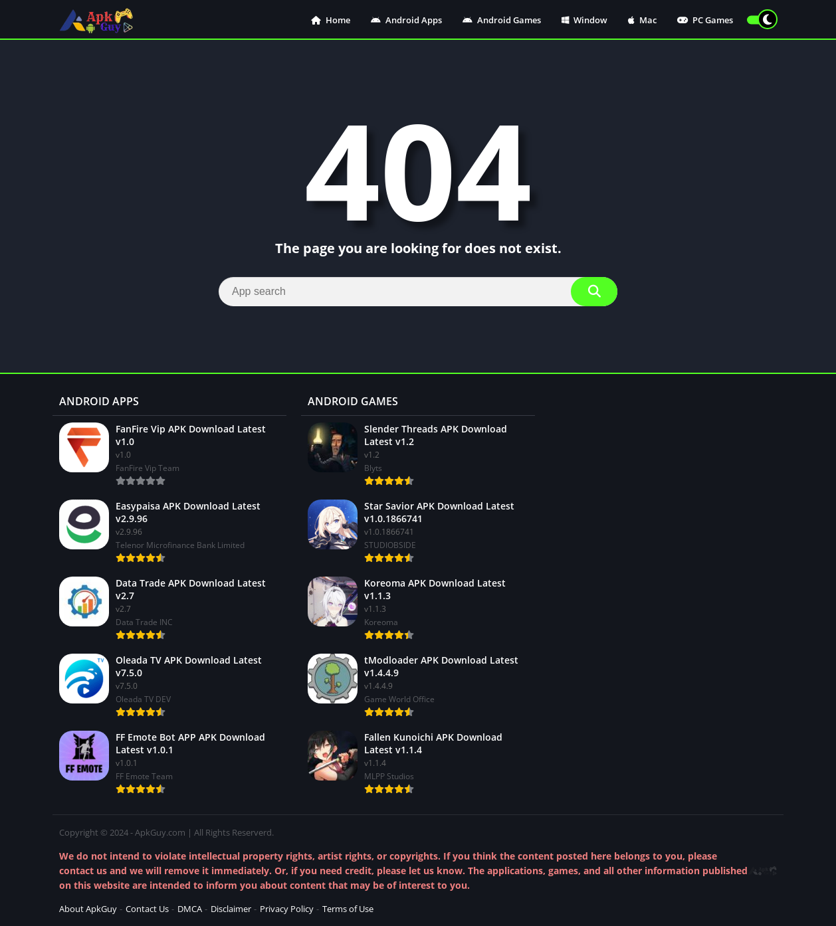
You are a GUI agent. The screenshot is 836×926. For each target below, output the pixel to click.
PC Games (705, 20)
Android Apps (406, 20)
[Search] (418, 291)
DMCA (189, 909)
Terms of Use (347, 909)
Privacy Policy (287, 909)
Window (584, 20)
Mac (642, 20)
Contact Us (147, 909)
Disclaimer (231, 909)
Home (330, 20)
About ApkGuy (88, 909)
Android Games (502, 20)
